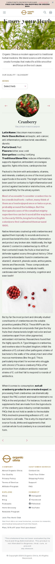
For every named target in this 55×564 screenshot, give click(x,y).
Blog (4, 500)
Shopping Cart (50, 12)
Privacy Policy (9, 478)
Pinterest (36, 504)
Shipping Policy (36, 478)
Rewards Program (10, 512)
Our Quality (8, 75)
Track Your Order (37, 474)
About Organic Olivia (12, 470)
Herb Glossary (9, 508)
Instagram (36, 496)
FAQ (31, 486)
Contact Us (34, 470)
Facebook (36, 500)
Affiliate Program (10, 486)
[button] (27, 12)
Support (33, 482)
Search (45, 12)
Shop (4, 496)
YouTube (35, 508)
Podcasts (7, 504)
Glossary (22, 75)
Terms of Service (10, 482)
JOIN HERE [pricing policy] (43, 2)
